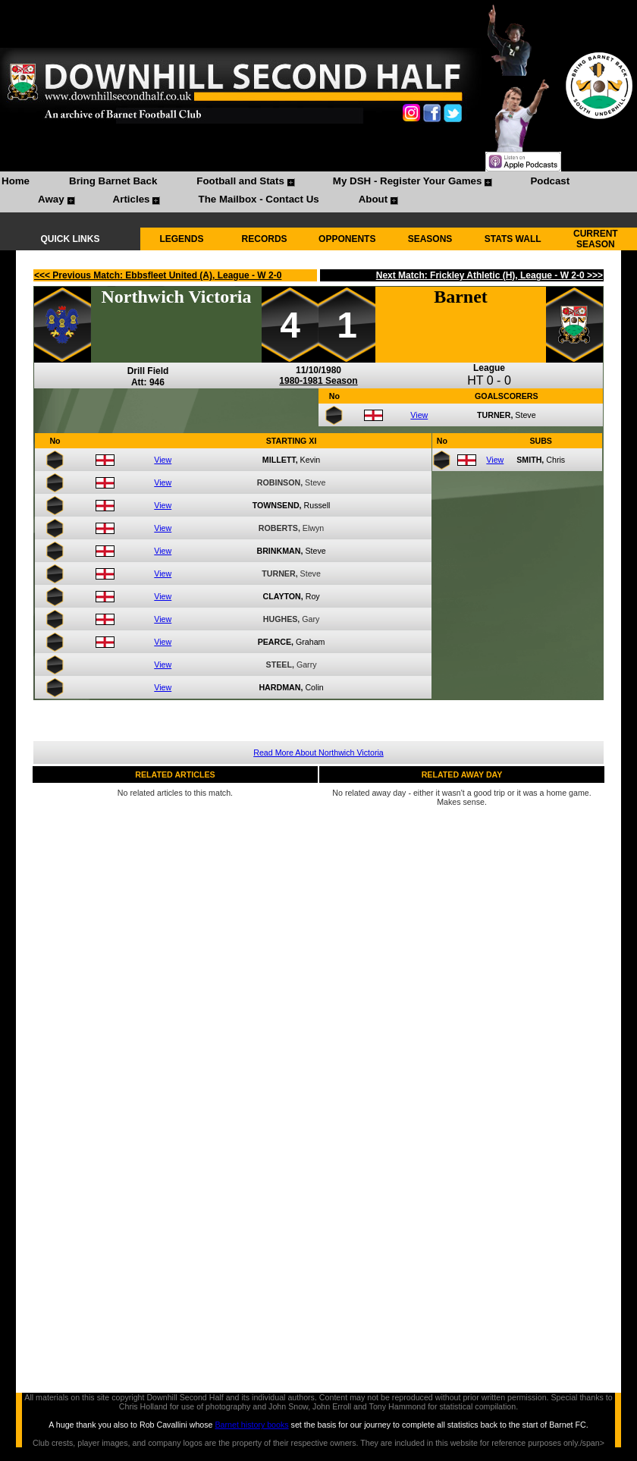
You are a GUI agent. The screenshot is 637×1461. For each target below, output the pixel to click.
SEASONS (430, 239)
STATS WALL (513, 239)
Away (51, 199)
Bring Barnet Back (113, 181)
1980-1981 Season (318, 380)
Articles (131, 199)
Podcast (550, 181)
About (373, 199)
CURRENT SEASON (595, 239)
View (419, 414)
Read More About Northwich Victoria (318, 752)
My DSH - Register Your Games (407, 181)
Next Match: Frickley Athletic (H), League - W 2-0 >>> (489, 275)
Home (16, 181)
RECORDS (264, 239)
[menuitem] (15, 183)
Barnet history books (251, 1424)
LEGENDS (181, 239)
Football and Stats (240, 181)
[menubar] (318, 191)
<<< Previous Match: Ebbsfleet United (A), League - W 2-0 (157, 275)
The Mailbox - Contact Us (258, 199)
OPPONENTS (346, 239)
